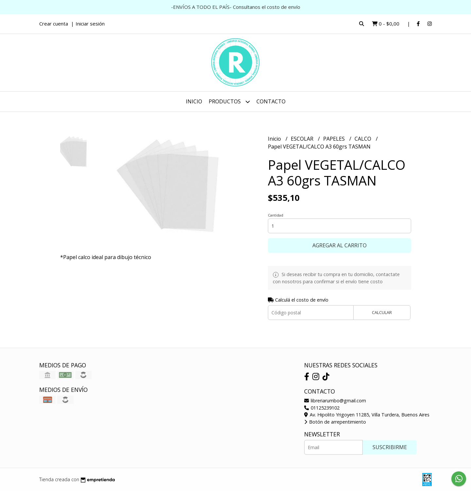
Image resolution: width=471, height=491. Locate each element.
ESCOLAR (303, 138)
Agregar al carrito (339, 245)
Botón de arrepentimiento (335, 422)
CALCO (364, 138)
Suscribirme (390, 447)
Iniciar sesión (90, 23)
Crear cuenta (53, 23)
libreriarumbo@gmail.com (335, 400)
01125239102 (322, 408)
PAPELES (334, 138)
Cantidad (275, 215)
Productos (229, 102)
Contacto (271, 101)
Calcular (382, 312)
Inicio (194, 101)
